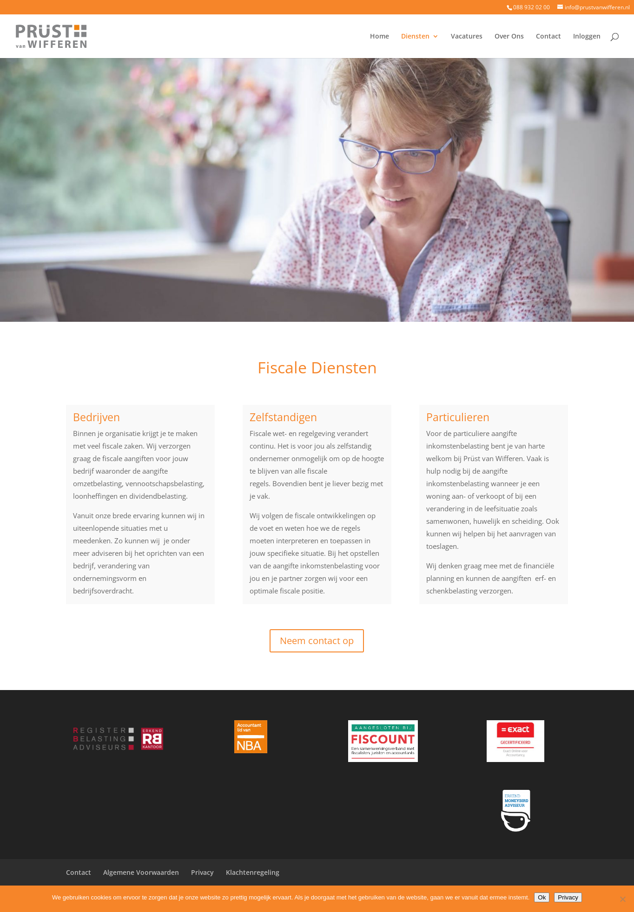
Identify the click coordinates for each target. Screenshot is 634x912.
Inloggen (587, 36)
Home (379, 36)
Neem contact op (317, 640)
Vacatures (466, 36)
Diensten (415, 36)
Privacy (202, 872)
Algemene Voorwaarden (141, 872)
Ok (542, 897)
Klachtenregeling (252, 872)
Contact (548, 36)
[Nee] (622, 899)
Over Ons (509, 36)
